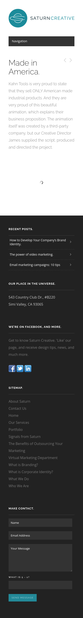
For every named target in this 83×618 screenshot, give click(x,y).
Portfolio (16, 429)
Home (13, 415)
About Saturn (19, 401)
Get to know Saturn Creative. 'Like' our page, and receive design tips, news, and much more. (41, 347)
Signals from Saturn (25, 436)
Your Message (40, 558)
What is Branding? (23, 464)
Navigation (19, 41)
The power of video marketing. (31, 254)
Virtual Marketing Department (33, 457)
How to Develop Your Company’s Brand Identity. (38, 242)
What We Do (19, 478)
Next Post (70, 60)
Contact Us (17, 408)
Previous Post (64, 60)
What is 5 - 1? (19, 577)
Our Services (19, 422)
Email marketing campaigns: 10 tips (35, 265)
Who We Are (19, 485)
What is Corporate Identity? (31, 471)
